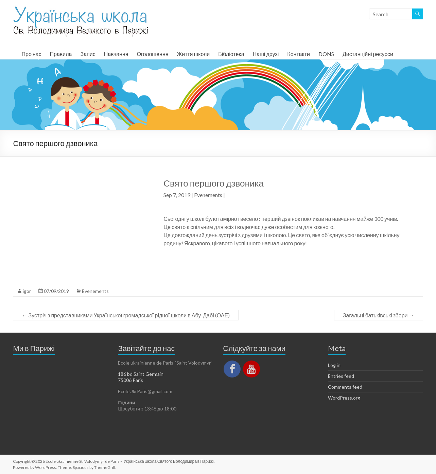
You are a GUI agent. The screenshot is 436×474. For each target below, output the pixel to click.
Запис (87, 54)
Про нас (31, 54)
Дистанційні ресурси (368, 54)
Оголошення (152, 54)
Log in (334, 365)
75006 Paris (130, 380)
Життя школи (193, 54)
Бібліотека (231, 54)
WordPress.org (344, 398)
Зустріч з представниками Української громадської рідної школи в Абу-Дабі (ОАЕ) (126, 315)
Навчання (116, 54)
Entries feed (341, 376)
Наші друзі (266, 54)
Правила (61, 54)
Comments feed (345, 387)
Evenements (208, 195)
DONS (326, 54)
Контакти (298, 54)
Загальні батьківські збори (378, 315)
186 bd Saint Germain (140, 374)
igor (27, 291)
